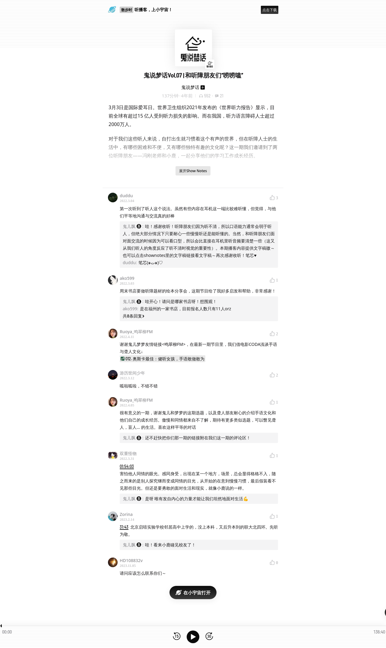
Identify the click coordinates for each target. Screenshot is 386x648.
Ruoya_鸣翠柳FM (136, 331)
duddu (126, 195)
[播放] (193, 637)
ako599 (127, 278)
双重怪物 (128, 453)
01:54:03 (127, 466)
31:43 (124, 526)
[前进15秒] (209, 636)
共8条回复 (133, 316)
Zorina (126, 514)
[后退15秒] (177, 636)
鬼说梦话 (190, 87)
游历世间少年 (132, 373)
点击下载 (269, 9)
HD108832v (131, 560)
